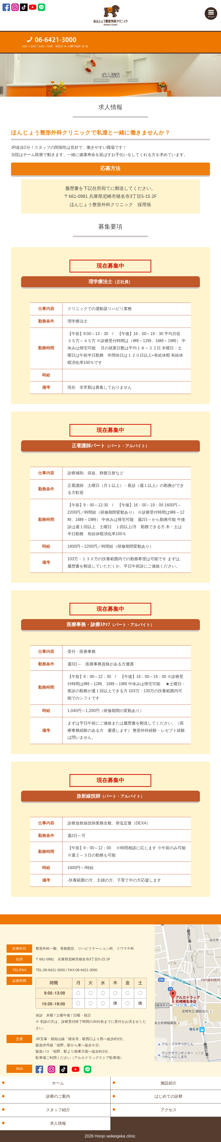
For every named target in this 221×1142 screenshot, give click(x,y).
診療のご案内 (58, 1096)
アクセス (169, 1110)
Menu (211, 14)
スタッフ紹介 (58, 1110)
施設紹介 (169, 1083)
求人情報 (58, 1123)
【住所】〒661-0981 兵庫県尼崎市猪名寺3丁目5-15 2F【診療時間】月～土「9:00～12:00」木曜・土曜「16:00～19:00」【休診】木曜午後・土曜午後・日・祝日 (166, 42)
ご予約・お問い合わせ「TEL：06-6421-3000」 (55, 42)
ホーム (58, 1083)
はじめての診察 (169, 1096)
